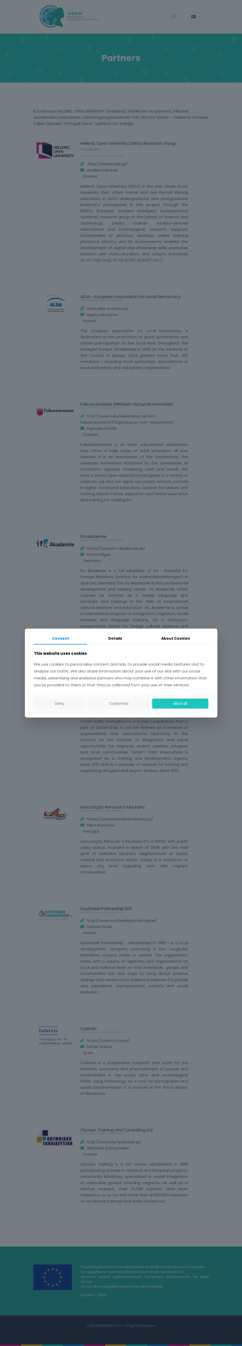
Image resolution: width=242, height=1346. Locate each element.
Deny (59, 703)
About (175, 638)
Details (115, 638)
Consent (60, 638)
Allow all (180, 703)
